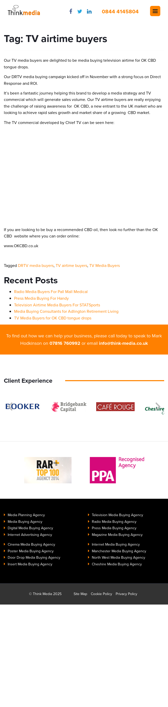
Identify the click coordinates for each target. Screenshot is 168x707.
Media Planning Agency (26, 515)
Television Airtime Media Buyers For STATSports (57, 305)
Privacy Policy (126, 594)
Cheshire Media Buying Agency (117, 564)
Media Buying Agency (25, 521)
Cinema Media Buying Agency (31, 544)
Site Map (80, 594)
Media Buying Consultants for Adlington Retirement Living (66, 311)
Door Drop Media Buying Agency (34, 557)
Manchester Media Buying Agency (119, 551)
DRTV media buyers (36, 265)
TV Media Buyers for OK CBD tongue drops (52, 318)
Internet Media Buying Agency (116, 544)
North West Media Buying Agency (118, 557)
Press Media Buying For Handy (41, 298)
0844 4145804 (120, 11)
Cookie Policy (101, 594)
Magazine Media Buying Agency (117, 534)
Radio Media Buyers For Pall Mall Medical (51, 292)
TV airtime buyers (71, 265)
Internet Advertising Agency (30, 534)
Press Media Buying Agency (114, 528)
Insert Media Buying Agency (30, 564)
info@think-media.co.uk (123, 343)
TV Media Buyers (104, 265)
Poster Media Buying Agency (31, 551)
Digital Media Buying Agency (30, 528)
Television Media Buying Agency (117, 515)
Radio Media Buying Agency (114, 521)
